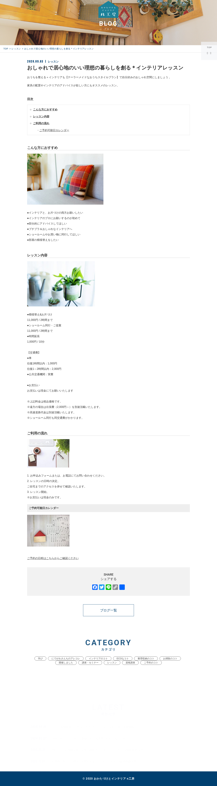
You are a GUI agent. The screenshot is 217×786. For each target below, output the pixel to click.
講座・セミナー (90, 668)
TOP (210, 47)
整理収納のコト (146, 664)
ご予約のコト (151, 668)
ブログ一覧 (108, 610)
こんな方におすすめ (45, 109)
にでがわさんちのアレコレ (66, 664)
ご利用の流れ (41, 123)
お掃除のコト (170, 664)
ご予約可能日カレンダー (54, 130)
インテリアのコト (98, 664)
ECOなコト (123, 664)
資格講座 (130, 668)
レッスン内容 (41, 116)
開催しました (66, 668)
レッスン (16, 48)
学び (40, 664)
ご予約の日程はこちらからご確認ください (53, 558)
